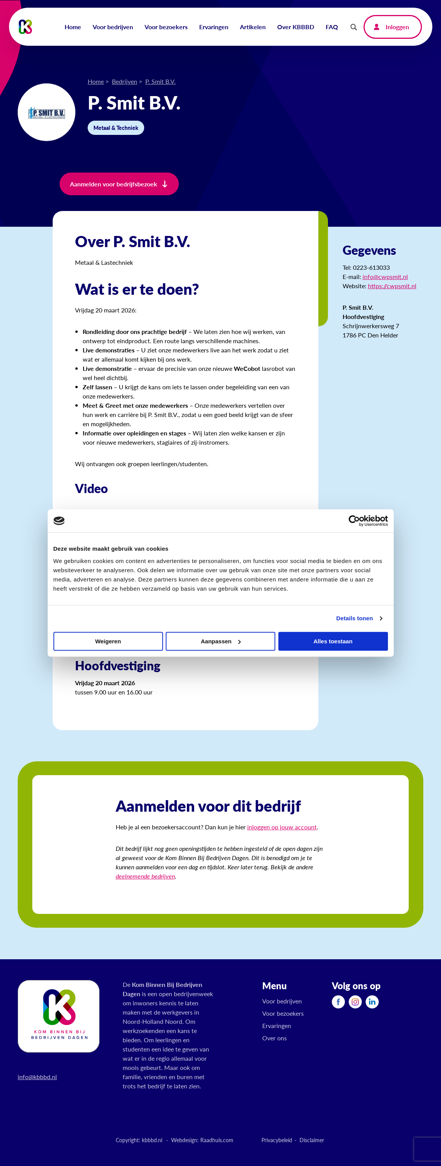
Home (96, 81)
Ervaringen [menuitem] (213, 26)
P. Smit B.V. (160, 81)
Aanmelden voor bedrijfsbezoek (113, 183)
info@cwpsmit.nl (385, 276)
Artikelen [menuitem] (253, 26)
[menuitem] (338, 1001)
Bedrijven (124, 81)
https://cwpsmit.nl (392, 285)
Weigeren (108, 641)
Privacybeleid (276, 1140)
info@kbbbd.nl (37, 1076)
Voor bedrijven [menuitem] (113, 26)
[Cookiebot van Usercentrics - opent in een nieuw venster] (354, 521)
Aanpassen (221, 641)
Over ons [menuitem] (274, 1037)
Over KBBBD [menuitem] (295, 26)
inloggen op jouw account (282, 826)
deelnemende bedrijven (145, 876)
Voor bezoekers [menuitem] (166, 26)
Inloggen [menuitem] (397, 26)
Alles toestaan (333, 641)
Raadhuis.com (216, 1140)
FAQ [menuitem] (332, 26)
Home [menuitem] (73, 26)
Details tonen (354, 618)
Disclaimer (312, 1140)
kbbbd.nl (152, 1140)
